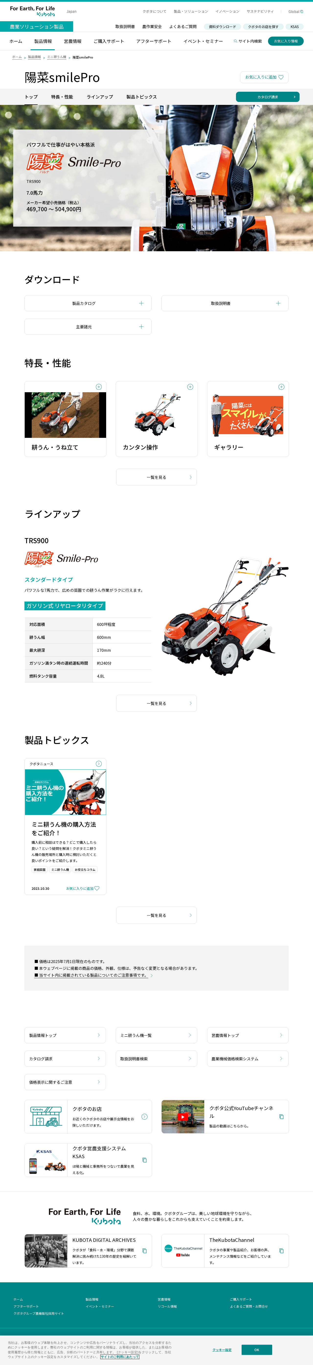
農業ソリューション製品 (37, 26)
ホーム (17, 56)
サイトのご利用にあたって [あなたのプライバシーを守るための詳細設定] (120, 1357)
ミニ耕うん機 (56, 56)
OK (256, 1349)
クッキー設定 (222, 1349)
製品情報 (34, 56)
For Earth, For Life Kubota (32, 11)
